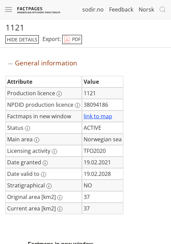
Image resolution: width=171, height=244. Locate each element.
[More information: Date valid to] (43, 174)
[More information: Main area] (36, 140)
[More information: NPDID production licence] (77, 105)
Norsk (146, 9)
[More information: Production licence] (59, 94)
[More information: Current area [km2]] (60, 209)
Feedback (121, 9)
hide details (22, 39)
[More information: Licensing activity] (54, 151)
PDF (72, 39)
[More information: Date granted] (45, 163)
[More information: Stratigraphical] (49, 186)
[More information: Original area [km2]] (60, 197)
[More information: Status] (27, 128)
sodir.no (93, 9)
